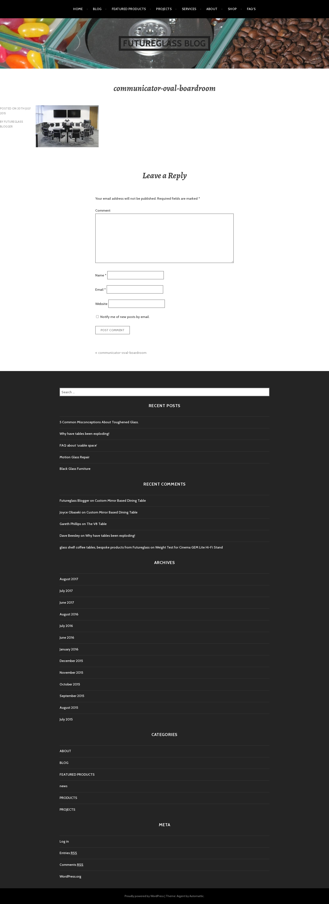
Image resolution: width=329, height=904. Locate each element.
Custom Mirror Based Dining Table (120, 501)
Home (78, 9)
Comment (102, 210)
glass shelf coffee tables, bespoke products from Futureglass (105, 547)
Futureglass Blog (164, 43)
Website (101, 304)
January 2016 (69, 649)
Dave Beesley (70, 536)
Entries (68, 853)
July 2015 (66, 719)
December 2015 (71, 661)
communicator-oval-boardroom (122, 353)
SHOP (232, 9)
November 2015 (71, 673)
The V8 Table (97, 524)
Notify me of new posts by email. (124, 317)
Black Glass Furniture (75, 469)
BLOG (97, 9)
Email (100, 290)
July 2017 (66, 591)
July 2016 (66, 626)
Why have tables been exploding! (84, 434)
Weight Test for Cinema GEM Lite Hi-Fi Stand (189, 547)
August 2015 (69, 708)
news (63, 786)
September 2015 (72, 696)
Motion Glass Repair (74, 457)
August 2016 (69, 614)
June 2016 (67, 638)
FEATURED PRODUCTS (129, 9)
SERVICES (189, 9)
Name (100, 275)
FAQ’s (251, 9)
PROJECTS (164, 9)
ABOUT (211, 9)
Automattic (196, 896)
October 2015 (70, 684)
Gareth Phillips (70, 524)
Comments (71, 865)
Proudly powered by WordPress (144, 896)
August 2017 (69, 579)
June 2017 (67, 602)
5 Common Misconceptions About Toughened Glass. (99, 422)
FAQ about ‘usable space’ (78, 445)
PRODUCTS (68, 798)
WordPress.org (70, 876)
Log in (64, 841)
